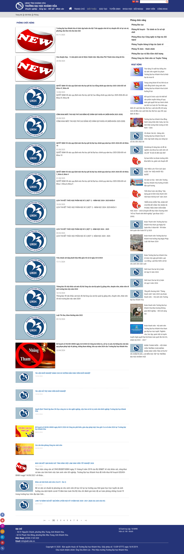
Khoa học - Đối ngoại (133, 9)
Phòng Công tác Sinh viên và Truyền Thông (149, 58)
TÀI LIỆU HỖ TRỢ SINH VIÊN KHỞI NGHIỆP (50, 391)
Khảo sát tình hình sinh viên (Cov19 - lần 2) (50, 482)
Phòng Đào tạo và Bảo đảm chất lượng (147, 53)
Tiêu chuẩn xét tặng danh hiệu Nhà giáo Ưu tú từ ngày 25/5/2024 (79, 258)
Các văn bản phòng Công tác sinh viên (48, 445)
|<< (44, 520)
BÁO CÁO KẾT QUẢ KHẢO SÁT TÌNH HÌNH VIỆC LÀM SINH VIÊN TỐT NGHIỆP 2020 (64, 463)
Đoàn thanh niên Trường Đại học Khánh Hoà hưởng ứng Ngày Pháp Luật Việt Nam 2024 (156, 238)
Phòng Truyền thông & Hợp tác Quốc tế (147, 44)
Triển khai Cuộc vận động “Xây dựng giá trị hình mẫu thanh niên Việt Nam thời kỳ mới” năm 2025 (155, 194)
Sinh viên (150, 9)
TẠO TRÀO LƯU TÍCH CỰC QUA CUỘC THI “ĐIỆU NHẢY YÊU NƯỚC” (155, 172)
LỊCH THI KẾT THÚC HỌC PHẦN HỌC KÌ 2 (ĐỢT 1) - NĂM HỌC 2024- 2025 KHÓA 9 (85, 200)
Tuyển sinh (114, 9)
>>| (86, 520)
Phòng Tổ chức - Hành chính (143, 49)
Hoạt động (136, 64)
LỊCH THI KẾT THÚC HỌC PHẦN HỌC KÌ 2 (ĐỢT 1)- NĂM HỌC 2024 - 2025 (82, 229)
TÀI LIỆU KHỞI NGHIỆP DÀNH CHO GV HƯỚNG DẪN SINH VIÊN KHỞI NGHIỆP (62, 373)
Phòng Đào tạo (138, 24)
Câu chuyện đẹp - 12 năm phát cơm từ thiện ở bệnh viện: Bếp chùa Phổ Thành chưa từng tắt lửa (90, 57)
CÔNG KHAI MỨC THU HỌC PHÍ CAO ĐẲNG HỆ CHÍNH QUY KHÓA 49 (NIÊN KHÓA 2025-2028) (89, 114)
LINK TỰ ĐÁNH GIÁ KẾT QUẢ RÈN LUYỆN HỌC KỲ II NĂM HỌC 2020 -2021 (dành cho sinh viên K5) (70, 501)
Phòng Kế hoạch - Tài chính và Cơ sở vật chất (148, 31)
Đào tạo (103, 9)
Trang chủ (79, 9)
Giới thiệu (92, 9)
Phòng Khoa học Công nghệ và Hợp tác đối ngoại (149, 38)
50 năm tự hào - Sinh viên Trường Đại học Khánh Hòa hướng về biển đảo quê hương (156, 183)
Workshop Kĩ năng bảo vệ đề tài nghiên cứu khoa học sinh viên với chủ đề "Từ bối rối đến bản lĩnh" (156, 150)
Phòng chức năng (25, 22)
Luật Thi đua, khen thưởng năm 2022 (69, 315)
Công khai (162, 9)
